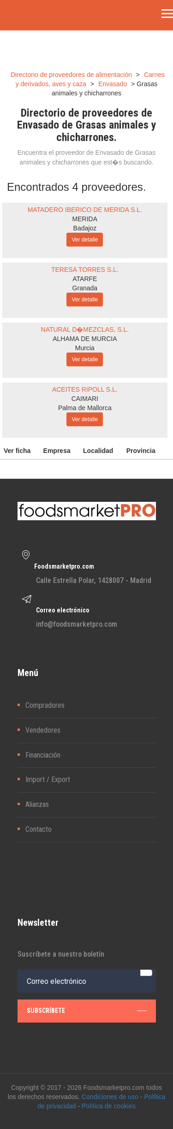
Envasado (112, 84)
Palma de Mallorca (85, 408)
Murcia (85, 348)
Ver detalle (85, 239)
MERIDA (84, 219)
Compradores (45, 705)
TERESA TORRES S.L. (85, 269)
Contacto (38, 829)
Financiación (42, 755)
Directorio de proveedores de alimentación (71, 74)
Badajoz (85, 228)
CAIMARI (85, 398)
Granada (84, 288)
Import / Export (47, 779)
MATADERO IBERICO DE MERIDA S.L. (85, 209)
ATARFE (84, 278)
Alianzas (37, 804)
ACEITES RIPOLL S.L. (85, 389)
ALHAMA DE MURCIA (85, 338)
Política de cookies (109, 1106)
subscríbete (86, 1010)
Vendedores (42, 730)
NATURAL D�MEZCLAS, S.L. (85, 329)
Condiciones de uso (110, 1096)
